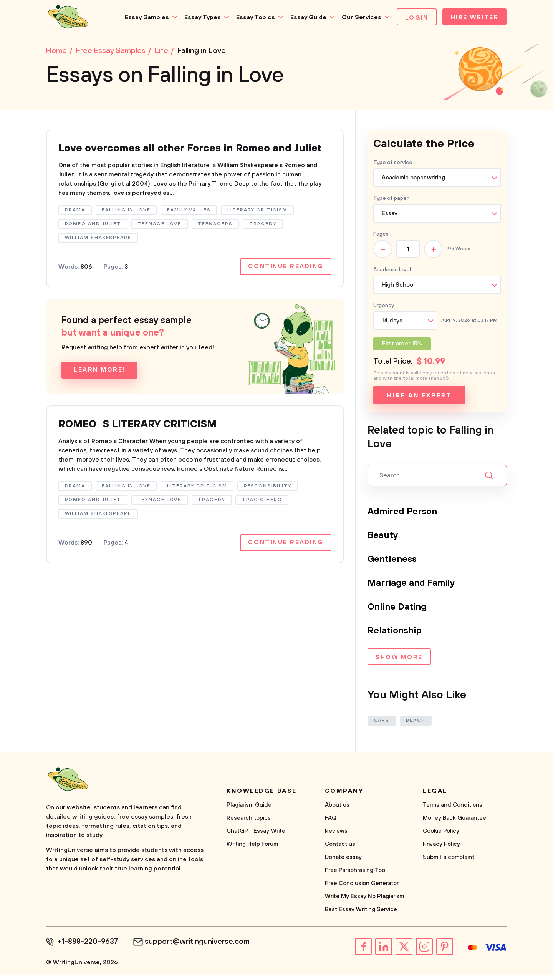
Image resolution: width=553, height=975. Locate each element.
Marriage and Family (412, 584)
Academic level (392, 270)
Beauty (383, 536)
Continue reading (285, 282)
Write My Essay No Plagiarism (364, 897)
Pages (381, 234)
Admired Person (403, 512)
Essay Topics (253, 17)
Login (414, 18)
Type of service (392, 163)
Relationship (395, 631)
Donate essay (343, 858)
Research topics (249, 818)
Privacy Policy (441, 845)
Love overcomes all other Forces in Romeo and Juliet (180, 156)
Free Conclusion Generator (362, 884)
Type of (391, 199)
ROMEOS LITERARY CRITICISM (141, 440)
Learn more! (99, 385)
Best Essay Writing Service (361, 910)
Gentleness (392, 560)
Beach (416, 721)
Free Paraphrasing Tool (356, 871)
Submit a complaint (448, 858)
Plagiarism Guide (249, 805)
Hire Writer (473, 18)
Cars (382, 721)
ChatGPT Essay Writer (257, 831)
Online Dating (397, 607)
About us (337, 805)
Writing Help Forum (252, 845)
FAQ (330, 818)
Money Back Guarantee (454, 818)
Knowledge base (262, 792)
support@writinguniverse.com (198, 943)
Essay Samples (145, 17)
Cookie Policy (441, 831)
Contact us (340, 845)
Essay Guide (306, 17)
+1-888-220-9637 (88, 943)
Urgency (383, 306)
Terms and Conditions (452, 805)
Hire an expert (419, 396)
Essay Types (200, 17)
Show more (399, 658)
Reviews (336, 831)
